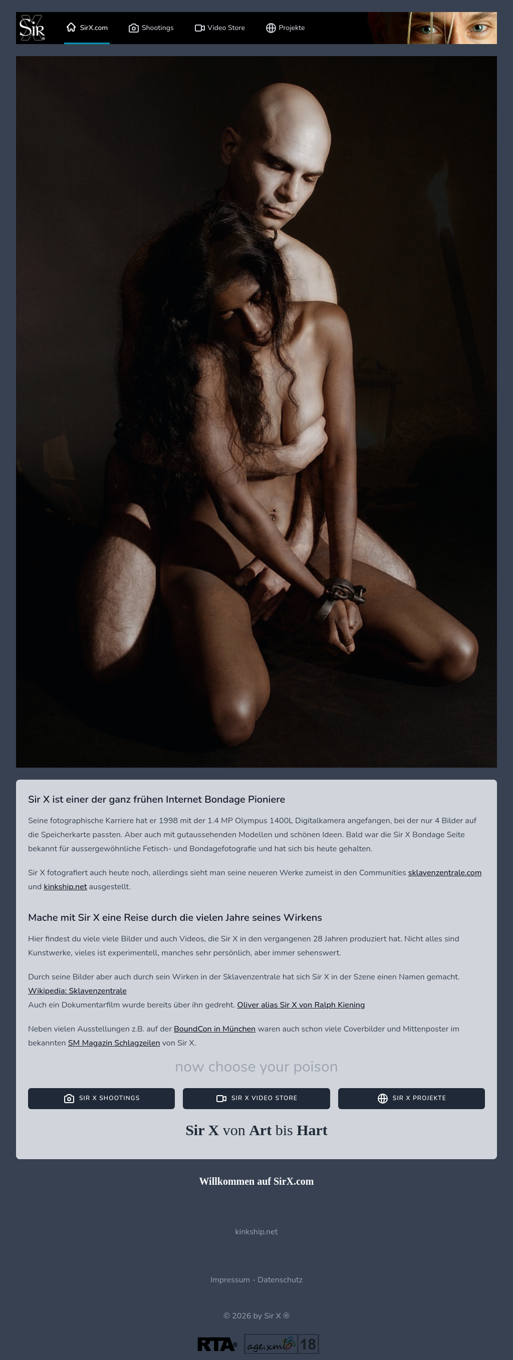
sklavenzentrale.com (445, 872)
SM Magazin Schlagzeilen (114, 1043)
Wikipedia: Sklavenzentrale (77, 990)
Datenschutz (280, 1279)
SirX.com (87, 28)
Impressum (230, 1279)
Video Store (219, 28)
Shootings (150, 28)
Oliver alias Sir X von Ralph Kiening (301, 1004)
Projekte (285, 28)
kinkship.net (65, 886)
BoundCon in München (214, 1029)
